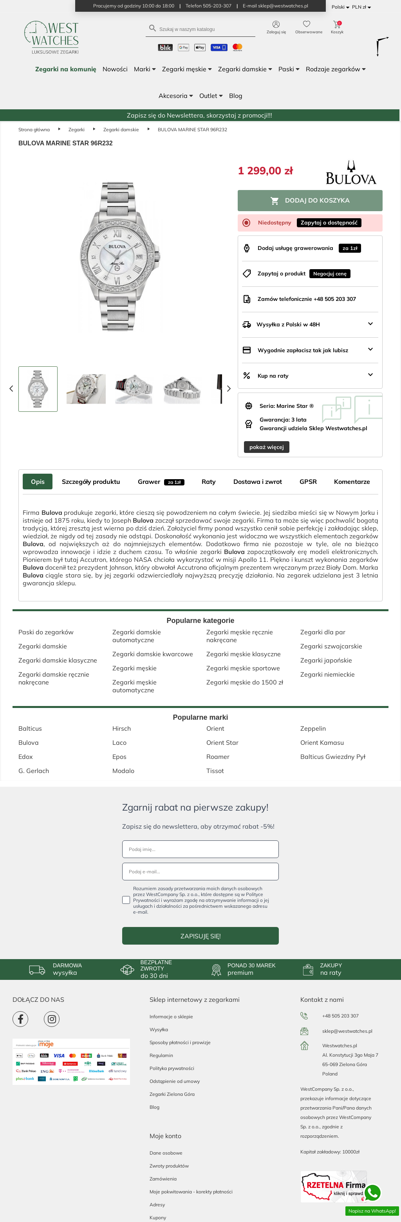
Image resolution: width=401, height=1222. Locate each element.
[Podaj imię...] (200, 849)
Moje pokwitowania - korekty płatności (191, 1192)
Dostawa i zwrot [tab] (257, 481)
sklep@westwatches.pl (347, 1031)
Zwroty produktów (169, 1166)
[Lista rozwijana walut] (363, 7)
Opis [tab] (38, 481)
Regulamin (161, 1055)
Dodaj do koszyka (310, 201)
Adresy (157, 1205)
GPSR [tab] (308, 481)
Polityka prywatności (172, 1068)
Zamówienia (163, 1179)
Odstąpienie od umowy (175, 1081)
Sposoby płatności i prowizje (180, 1042)
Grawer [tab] (161, 481)
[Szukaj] (200, 29)
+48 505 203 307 (340, 1016)
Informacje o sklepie (171, 1016)
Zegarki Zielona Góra (172, 1094)
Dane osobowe (166, 1153)
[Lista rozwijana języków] (342, 7)
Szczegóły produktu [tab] (91, 481)
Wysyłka (159, 1029)
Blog (154, 1107)
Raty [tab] (209, 481)
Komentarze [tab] (352, 481)
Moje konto (165, 1136)
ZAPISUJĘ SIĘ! (201, 936)
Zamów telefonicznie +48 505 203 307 (307, 298)
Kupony (158, 1217)
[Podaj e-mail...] (200, 871)
